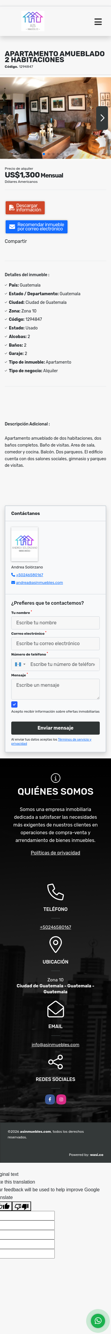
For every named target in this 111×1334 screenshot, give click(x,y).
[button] (44, 154)
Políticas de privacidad (55, 853)
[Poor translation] (21, 1206)
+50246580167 (29, 575)
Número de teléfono (29, 654)
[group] (55, 118)
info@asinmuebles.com (55, 1044)
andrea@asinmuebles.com (39, 582)
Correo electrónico (28, 633)
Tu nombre (21, 612)
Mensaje (19, 675)
